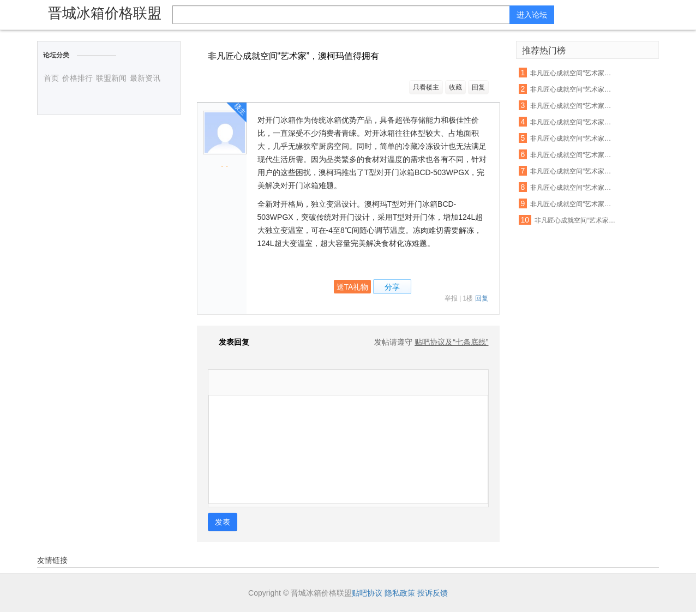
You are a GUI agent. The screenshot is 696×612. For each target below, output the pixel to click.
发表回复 (228, 342)
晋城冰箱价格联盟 (104, 13)
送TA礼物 (353, 287)
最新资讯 (145, 78)
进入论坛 (532, 14)
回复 (478, 87)
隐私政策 (400, 593)
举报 (451, 298)
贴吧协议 (367, 593)
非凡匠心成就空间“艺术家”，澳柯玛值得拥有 (571, 73)
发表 (222, 522)
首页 (51, 78)
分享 (392, 287)
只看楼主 (426, 87)
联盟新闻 (111, 78)
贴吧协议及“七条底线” (451, 342)
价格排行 (77, 78)
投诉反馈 (432, 593)
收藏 (455, 87)
